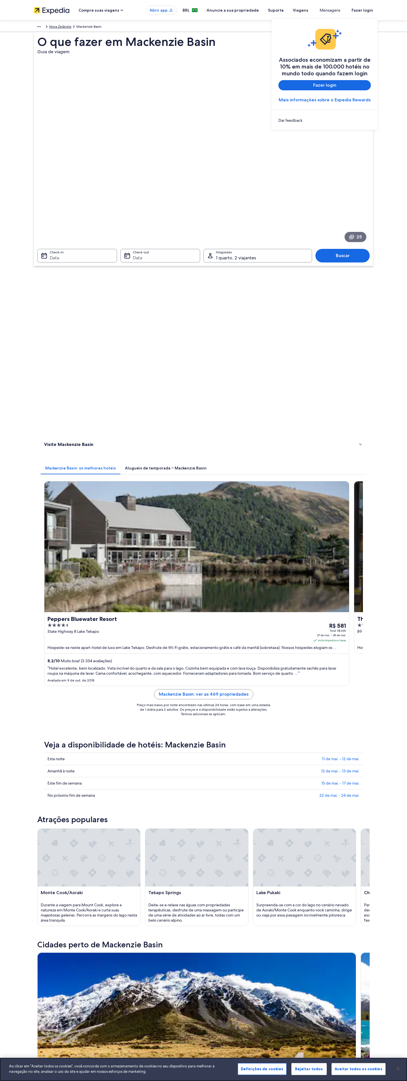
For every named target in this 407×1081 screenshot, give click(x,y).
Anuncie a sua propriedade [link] (55, 967)
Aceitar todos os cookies (358, 1069)
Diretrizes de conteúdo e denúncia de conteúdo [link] (246, 986)
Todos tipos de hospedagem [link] (144, 1004)
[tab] (164, 221)
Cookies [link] (215, 949)
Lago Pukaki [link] (135, 791)
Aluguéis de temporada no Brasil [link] (147, 967)
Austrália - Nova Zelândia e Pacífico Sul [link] (63, 27)
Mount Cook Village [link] (308, 771)
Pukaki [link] (47, 781)
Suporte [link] (303, 949)
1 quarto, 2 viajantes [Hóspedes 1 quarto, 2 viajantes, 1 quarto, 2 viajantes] (236, 191)
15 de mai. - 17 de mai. (340, 447)
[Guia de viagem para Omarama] (277, 707)
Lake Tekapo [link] (135, 771)
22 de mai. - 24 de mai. (339, 459)
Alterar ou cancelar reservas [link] (318, 958)
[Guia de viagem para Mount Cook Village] (340, 707)
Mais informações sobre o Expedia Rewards (325, 99)
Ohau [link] (211, 781)
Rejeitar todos (309, 1069)
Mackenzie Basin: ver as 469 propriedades (245, 365)
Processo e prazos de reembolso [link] (322, 967)
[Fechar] (398, 1068)
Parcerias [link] (40, 977)
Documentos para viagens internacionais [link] (328, 990)
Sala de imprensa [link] (47, 986)
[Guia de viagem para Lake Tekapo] (214, 707)
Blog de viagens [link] (134, 1013)
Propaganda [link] (43, 995)
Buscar (345, 189)
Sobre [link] (38, 949)
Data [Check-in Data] (51, 191)
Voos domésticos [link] (135, 986)
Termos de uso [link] (220, 967)
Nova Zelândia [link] (109, 27)
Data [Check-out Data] (135, 191)
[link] (325, 120)
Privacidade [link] (218, 958)
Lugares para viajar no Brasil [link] (142, 949)
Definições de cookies (262, 1069)
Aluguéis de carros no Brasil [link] (142, 995)
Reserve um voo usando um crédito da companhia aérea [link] (335, 979)
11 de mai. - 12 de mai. (341, 422)
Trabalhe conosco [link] (47, 958)
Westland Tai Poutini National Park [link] (158, 781)
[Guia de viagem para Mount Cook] (150, 707)
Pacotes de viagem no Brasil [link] (143, 977)
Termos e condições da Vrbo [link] (231, 977)
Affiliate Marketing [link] (48, 1004)
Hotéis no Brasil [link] (133, 958)
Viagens (321, 10)
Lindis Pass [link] (51, 791)
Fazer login (362, 10)
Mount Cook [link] (54, 771)
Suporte (296, 10)
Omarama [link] (216, 771)
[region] (203, 1069)
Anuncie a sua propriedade (253, 10)
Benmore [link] (297, 781)
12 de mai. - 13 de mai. (340, 434)
